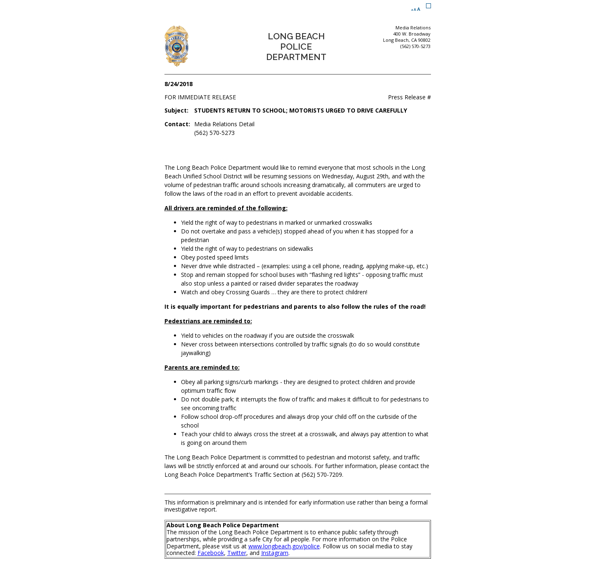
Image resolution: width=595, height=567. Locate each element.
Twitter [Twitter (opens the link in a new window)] (236, 553)
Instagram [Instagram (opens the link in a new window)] (274, 553)
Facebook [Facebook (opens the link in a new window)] (211, 553)
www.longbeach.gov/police (284, 546)
